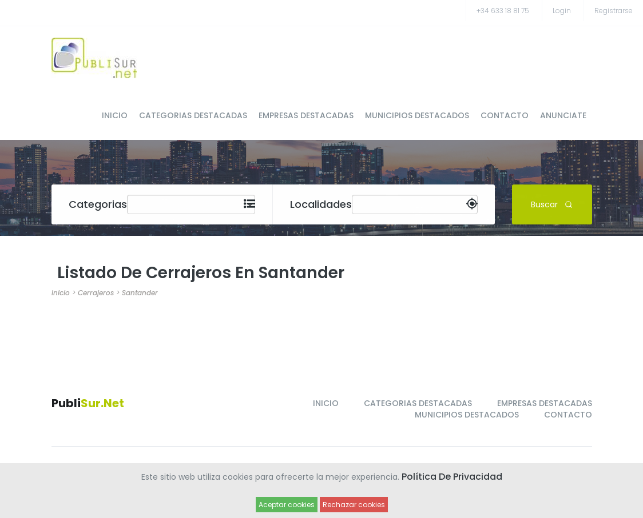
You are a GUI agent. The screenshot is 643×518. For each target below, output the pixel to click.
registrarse (613, 10)
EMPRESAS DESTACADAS (306, 115)
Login (562, 10)
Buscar (552, 204)
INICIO (115, 115)
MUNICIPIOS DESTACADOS (417, 115)
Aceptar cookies (287, 504)
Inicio (60, 293)
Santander (140, 293)
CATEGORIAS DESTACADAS (193, 115)
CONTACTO (505, 115)
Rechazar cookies (354, 504)
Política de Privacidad (452, 476)
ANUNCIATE (563, 115)
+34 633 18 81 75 (503, 10)
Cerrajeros (96, 293)
